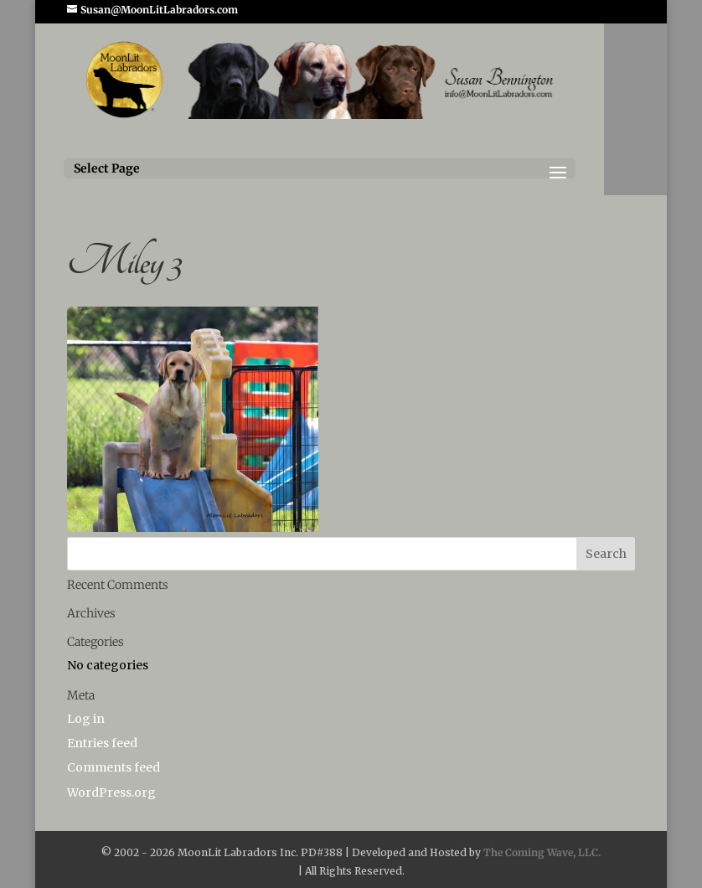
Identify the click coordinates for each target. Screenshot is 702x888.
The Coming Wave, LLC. (542, 852)
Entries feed (102, 743)
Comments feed (113, 767)
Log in (86, 718)
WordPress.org (111, 792)
